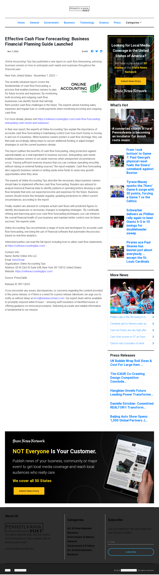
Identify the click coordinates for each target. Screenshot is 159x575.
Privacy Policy (20, 571)
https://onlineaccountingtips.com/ (26, 246)
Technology (87, 23)
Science (104, 23)
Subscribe (131, 552)
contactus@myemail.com (19, 549)
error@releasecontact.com (48, 298)
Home (22, 23)
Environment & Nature (80, 537)
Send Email (18, 260)
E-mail (111, 542)
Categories (132, 23)
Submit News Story (131, 81)
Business (69, 23)
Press (117, 23)
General (34, 23)
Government (51, 23)
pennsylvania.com (129, 571)
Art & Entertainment (79, 529)
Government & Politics (81, 546)
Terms (7, 571)
